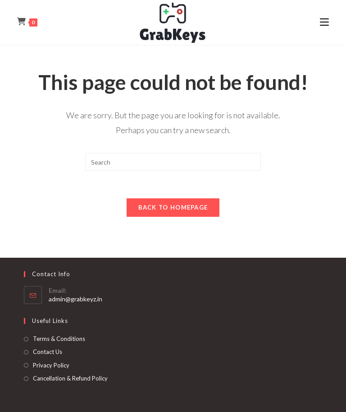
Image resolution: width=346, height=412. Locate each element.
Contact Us (47, 351)
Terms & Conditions (59, 338)
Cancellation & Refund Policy (70, 378)
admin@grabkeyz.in (75, 299)
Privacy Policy (51, 365)
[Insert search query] (173, 162)
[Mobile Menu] (324, 22)
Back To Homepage (173, 207)
